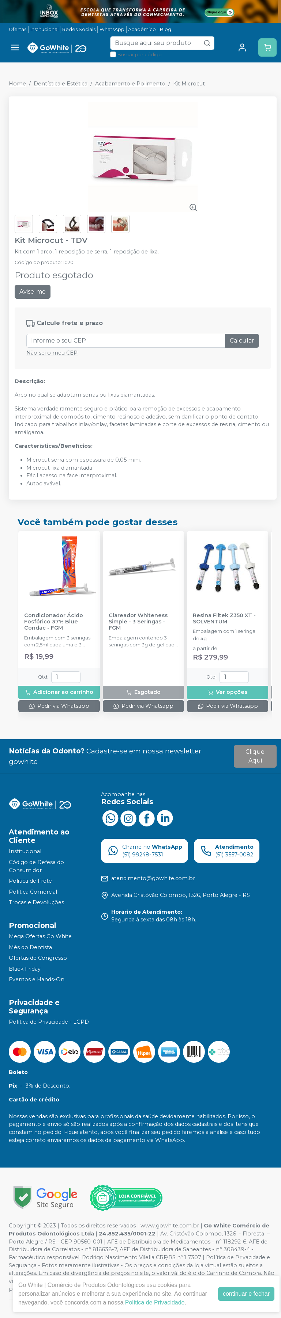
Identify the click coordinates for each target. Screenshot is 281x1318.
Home (17, 83)
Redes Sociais (78, 29)
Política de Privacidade (155, 1302)
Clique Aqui (255, 756)
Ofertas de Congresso (38, 958)
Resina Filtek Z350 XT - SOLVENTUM (224, 618)
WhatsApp (112, 29)
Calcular (242, 340)
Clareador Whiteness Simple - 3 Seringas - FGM (138, 621)
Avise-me (32, 291)
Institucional (44, 29)
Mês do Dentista (30, 947)
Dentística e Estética (60, 83)
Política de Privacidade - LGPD (49, 1022)
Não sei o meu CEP (52, 352)
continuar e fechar (246, 1294)
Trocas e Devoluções (36, 902)
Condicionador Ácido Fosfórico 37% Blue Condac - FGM (53, 621)
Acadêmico (142, 29)
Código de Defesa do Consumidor (36, 866)
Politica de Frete (30, 881)
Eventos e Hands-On (36, 980)
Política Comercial (33, 892)
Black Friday (25, 969)
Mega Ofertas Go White (40, 936)
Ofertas (17, 29)
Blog (165, 29)
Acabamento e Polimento (130, 83)
